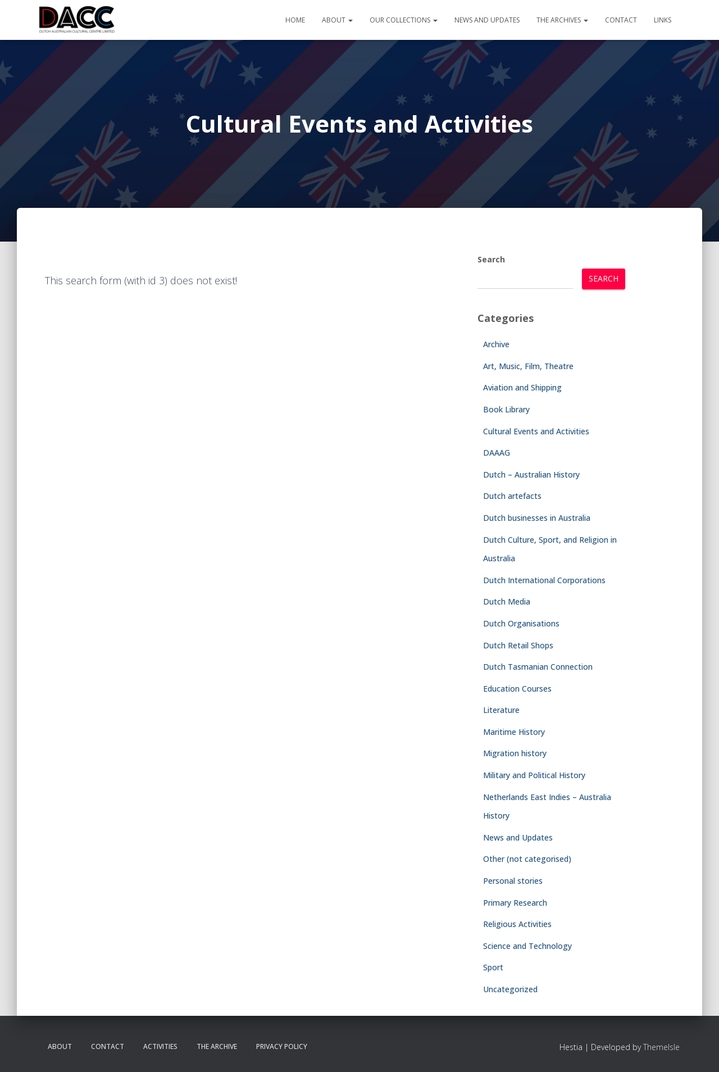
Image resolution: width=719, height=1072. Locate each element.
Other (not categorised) (527, 858)
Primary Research (515, 902)
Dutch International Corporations (544, 580)
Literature (501, 710)
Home (295, 20)
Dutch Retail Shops (518, 645)
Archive (496, 344)
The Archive (217, 1046)
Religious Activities (517, 924)
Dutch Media (506, 601)
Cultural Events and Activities (536, 431)
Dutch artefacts (512, 495)
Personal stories (513, 880)
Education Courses (517, 688)
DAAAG (496, 452)
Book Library (506, 409)
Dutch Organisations (521, 623)
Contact (621, 20)
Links (662, 20)
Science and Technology (527, 946)
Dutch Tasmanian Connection (538, 666)
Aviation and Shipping (522, 387)
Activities (160, 1046)
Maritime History (514, 731)
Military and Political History (534, 775)
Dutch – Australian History (531, 474)
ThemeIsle (661, 1047)
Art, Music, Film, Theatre (528, 366)
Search (491, 259)
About (337, 20)
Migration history (515, 753)
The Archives (562, 20)
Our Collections (404, 20)
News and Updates (487, 20)
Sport (493, 967)
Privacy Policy (281, 1046)
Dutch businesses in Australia (536, 517)
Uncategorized (510, 989)
